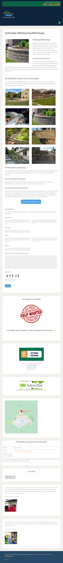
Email (7, 235)
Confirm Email (35, 241)
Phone (7, 245)
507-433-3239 (51, 4)
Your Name (8, 217)
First (6, 223)
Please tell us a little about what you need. (17, 253)
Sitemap (6, 559)
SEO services (47, 554)
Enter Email (7, 241)
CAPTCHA (7, 272)
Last (32, 223)
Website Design (37, 554)
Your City (8, 227)
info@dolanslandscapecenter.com (23, 451)
